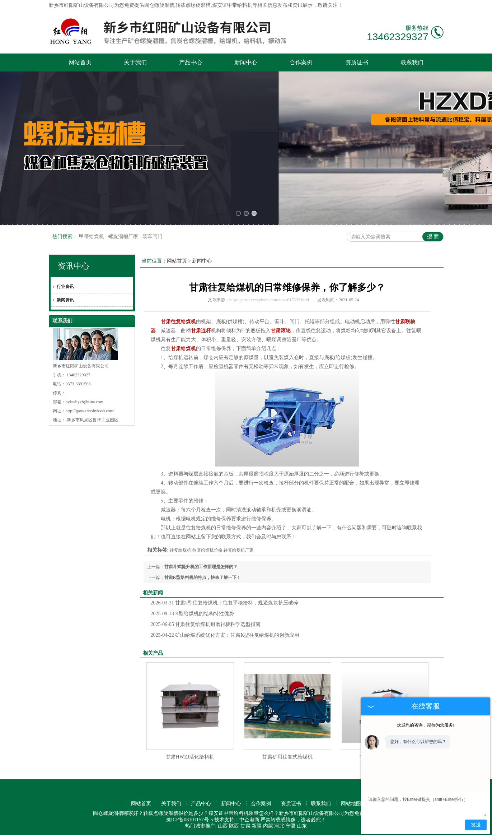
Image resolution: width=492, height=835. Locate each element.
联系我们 (411, 62)
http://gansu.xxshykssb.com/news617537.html (269, 299)
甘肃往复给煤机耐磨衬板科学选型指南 (206, 624)
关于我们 (135, 62)
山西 (223, 826)
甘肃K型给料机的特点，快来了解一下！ (202, 577)
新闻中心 (245, 62)
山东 (302, 826)
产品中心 (190, 62)
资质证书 (356, 62)
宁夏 (291, 826)
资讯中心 (73, 265)
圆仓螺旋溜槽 (159, 5)
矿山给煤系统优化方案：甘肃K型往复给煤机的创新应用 (225, 635)
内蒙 (268, 826)
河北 (279, 826)
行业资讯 (65, 286)
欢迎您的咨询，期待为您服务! (425, 725)
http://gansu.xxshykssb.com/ (90, 410)
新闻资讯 (65, 299)
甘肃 (245, 826)
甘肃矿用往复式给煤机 (287, 757)
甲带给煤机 (92, 236)
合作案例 (301, 62)
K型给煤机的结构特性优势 (192, 613)
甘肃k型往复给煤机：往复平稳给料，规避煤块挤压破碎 (225, 603)
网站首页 (80, 62)
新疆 (257, 826)
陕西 (234, 826)
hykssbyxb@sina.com (84, 401)
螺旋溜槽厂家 (124, 236)
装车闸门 (152, 236)
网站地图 (351, 803)
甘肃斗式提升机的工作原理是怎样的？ (201, 566)
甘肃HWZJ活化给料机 (190, 757)
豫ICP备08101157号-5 (189, 819)
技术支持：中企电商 (236, 819)
